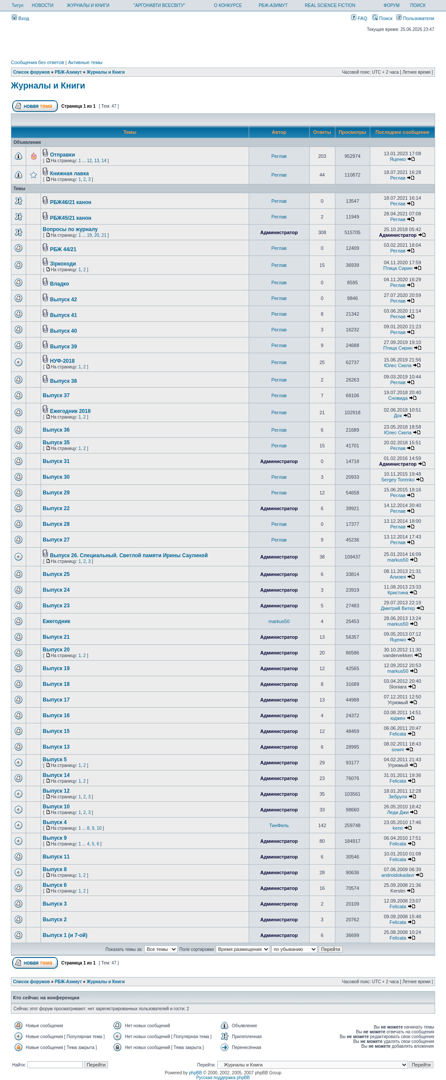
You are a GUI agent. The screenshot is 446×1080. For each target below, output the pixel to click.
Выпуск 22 (56, 508)
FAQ (359, 18)
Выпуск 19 (56, 668)
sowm (398, 749)
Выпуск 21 (56, 637)
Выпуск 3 (55, 904)
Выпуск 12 (56, 791)
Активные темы (85, 62)
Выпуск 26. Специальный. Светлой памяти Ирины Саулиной (129, 555)
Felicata (397, 733)
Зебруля (398, 796)
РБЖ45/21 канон (70, 218)
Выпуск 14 (56, 775)
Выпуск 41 (63, 315)
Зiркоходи (63, 264)
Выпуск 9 (55, 838)
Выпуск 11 (56, 857)
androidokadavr (398, 875)
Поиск (382, 18)
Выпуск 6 (55, 885)
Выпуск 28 (56, 524)
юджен (397, 718)
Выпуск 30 (56, 477)
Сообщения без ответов (37, 62)
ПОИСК (418, 5)
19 (89, 235)
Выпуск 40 (63, 331)
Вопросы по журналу (70, 229)
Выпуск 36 (56, 430)
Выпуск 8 (55, 869)
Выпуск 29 (56, 493)
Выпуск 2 (55, 919)
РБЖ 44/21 (63, 249)
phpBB (195, 1072)
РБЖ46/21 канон (70, 202)
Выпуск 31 (56, 461)
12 (89, 160)
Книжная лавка (69, 173)
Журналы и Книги (106, 72)
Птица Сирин (397, 268)
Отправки (62, 155)
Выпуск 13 (56, 747)
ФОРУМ (392, 5)
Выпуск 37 (56, 395)
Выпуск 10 (56, 807)
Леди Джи (398, 812)
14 (103, 160)
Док (398, 415)
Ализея (398, 576)
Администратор (278, 232)
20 (96, 235)
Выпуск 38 (63, 381)
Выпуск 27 (56, 540)
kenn (398, 828)
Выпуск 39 (63, 347)
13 (96, 160)
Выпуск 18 (56, 684)
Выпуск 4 (55, 822)
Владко (59, 284)
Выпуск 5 (55, 759)
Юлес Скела (398, 365)
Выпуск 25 (56, 574)
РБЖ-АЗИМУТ (273, 5)
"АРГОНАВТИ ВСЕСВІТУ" (159, 5)
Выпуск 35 (56, 442)
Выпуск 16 (56, 715)
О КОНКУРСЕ (228, 5)
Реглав (279, 156)
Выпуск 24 (56, 590)
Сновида (398, 398)
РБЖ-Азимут (68, 72)
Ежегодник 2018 (70, 411)
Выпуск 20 (56, 650)
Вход (20, 18)
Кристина (398, 592)
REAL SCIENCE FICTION (330, 5)
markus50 (397, 559)
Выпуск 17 (56, 700)
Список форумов (31, 72)
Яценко (398, 159)
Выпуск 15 (56, 731)
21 (103, 235)
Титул (18, 5)
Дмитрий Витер (398, 608)
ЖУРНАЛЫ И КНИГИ (88, 5)
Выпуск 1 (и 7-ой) (65, 935)
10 (99, 828)
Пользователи (415, 18)
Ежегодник (56, 621)
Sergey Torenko (398, 479)
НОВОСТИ (42, 5)
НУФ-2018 (62, 361)
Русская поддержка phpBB (223, 1077)
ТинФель (279, 825)
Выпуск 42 (63, 299)
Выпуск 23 (56, 606)
